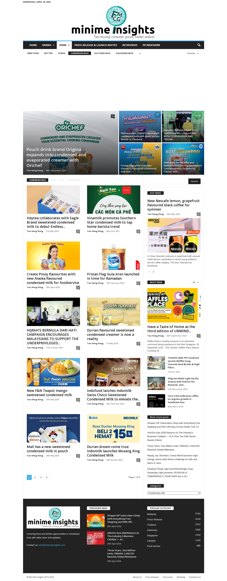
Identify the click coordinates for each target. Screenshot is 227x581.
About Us (137, 577)
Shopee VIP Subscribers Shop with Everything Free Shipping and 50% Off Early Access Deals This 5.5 (173, 425)
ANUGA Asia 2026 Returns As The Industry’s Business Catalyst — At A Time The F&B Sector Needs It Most (171, 436)
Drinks (48, 45)
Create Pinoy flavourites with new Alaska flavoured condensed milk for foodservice (53, 278)
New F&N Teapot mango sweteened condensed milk (49, 392)
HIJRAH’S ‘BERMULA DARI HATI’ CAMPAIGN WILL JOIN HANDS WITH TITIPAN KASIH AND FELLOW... (181, 135)
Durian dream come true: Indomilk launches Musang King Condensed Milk (113, 451)
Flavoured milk (124, 53)
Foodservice (195, 577)
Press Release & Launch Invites (95, 45)
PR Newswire (151, 45)
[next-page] (153, 272)
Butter (48, 53)
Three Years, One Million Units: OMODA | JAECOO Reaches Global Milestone (173, 448)
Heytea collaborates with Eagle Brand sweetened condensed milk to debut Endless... (53, 222)
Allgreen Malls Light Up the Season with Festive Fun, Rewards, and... (183, 381)
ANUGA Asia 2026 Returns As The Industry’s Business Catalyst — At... (123, 536)
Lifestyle (151, 540)
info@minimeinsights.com (52, 545)
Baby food (33, 53)
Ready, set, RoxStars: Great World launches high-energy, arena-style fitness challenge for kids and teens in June (172, 459)
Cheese (61, 53)
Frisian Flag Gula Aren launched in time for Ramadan (113, 276)
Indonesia (152, 530)
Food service (153, 546)
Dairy (61, 180)
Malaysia (151, 514)
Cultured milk (102, 53)
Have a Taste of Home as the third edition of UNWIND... (171, 328)
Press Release (154, 519)
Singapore (152, 535)
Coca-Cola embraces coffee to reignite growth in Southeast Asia (183, 399)
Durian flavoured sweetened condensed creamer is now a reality (110, 334)
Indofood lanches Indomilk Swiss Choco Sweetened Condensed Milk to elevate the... (113, 394)
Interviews (129, 45)
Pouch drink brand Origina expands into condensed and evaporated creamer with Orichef (56, 157)
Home (33, 45)
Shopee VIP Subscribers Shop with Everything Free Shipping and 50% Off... (123, 518)
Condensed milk (79, 53)
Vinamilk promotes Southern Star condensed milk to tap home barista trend (111, 222)
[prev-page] (149, 272)
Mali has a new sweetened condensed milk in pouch (48, 448)
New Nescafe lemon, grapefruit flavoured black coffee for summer (173, 205)
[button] (199, 45)
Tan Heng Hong (35, 170)
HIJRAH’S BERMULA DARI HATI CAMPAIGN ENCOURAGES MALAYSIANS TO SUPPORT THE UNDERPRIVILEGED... (53, 336)
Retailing (181, 577)
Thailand (151, 524)
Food (64, 45)
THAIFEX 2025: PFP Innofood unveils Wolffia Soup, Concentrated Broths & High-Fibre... (184, 362)
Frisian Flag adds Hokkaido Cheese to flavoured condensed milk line (138, 168)
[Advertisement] (113, 84)
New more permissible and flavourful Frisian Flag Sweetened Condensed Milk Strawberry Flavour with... (183, 167)
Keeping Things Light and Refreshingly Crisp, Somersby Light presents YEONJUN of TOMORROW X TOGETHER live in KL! (170, 473)
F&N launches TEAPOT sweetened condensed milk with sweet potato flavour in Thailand (140, 136)
